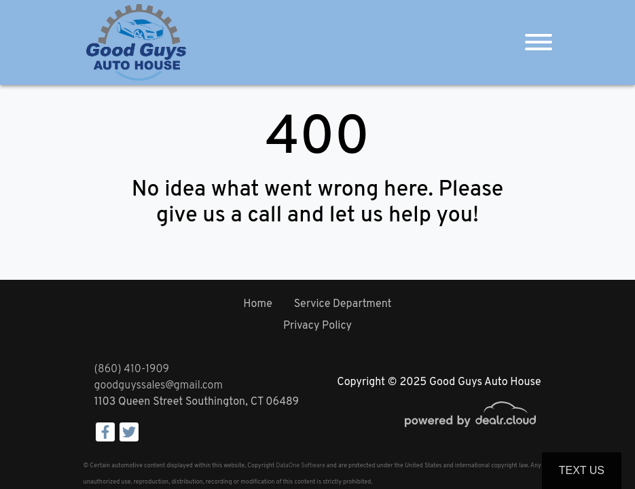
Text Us (581, 470)
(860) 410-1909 (131, 369)
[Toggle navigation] (538, 42)
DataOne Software (300, 465)
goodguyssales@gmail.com (158, 386)
